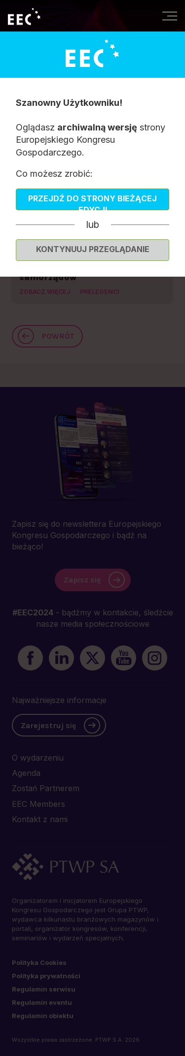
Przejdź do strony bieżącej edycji (92, 201)
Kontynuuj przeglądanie (92, 249)
